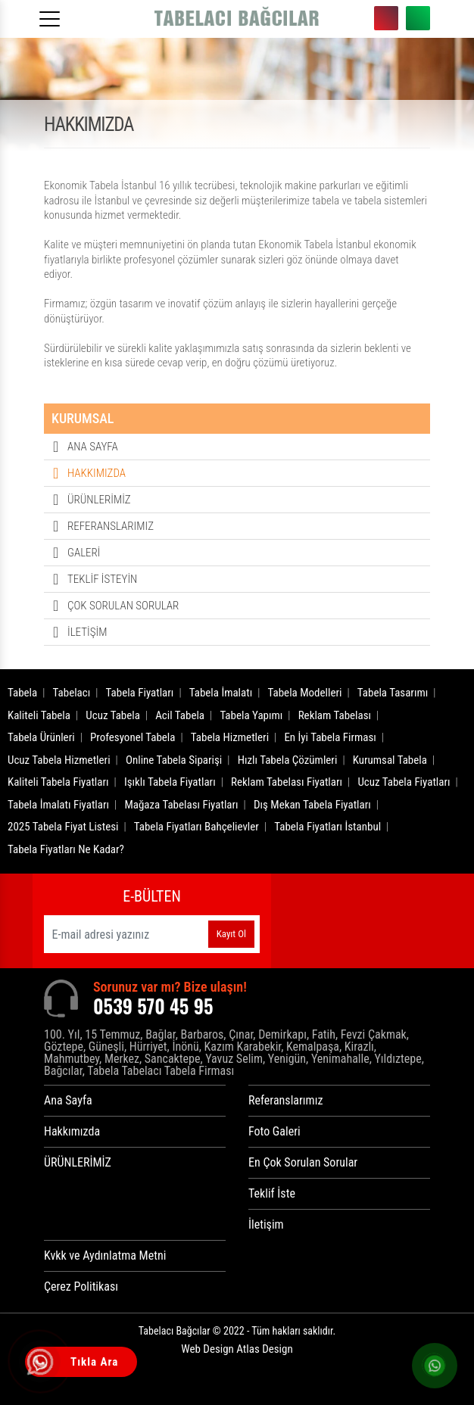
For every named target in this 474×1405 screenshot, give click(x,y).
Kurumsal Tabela (390, 760)
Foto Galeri (274, 1131)
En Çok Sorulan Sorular (302, 1162)
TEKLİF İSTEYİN (102, 579)
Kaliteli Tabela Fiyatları (58, 782)
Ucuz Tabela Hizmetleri (59, 760)
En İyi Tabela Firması (330, 737)
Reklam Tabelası (334, 715)
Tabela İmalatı (221, 692)
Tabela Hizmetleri (230, 737)
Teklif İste (271, 1193)
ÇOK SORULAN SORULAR (123, 605)
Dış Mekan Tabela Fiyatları (312, 805)
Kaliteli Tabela (39, 715)
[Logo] (237, 19)
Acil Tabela (179, 715)
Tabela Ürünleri (41, 737)
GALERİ (83, 552)
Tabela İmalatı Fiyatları (58, 805)
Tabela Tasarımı (393, 692)
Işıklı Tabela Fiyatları (170, 782)
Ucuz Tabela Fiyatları (403, 782)
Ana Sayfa (68, 1100)
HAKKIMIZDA (96, 473)
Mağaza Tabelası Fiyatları (181, 805)
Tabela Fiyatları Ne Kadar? (66, 849)
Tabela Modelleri (305, 692)
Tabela (22, 692)
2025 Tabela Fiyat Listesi (63, 826)
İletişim (266, 1224)
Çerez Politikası (81, 1286)
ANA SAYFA (92, 446)
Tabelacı (72, 692)
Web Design (236, 1349)
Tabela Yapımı (251, 715)
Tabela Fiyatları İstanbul (327, 826)
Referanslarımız (285, 1100)
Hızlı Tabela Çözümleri (288, 760)
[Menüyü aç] (52, 14)
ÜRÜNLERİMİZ (99, 499)
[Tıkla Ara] (41, 1363)
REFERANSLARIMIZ (110, 526)
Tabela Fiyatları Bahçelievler (196, 826)
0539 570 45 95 (386, 18)
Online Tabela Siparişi (174, 760)
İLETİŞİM (87, 632)
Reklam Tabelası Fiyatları (286, 782)
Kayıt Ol (231, 933)
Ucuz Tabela (113, 715)
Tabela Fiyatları (140, 692)
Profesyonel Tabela (133, 737)
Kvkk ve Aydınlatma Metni (105, 1255)
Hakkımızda (72, 1131)
